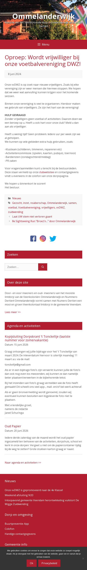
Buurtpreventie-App (17, 523)
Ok (31, 563)
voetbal (12, 207)
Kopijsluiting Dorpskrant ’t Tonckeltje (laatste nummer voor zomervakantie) (37, 338)
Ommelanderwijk (43, 16)
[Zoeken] (42, 267)
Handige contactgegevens (20, 534)
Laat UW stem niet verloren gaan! (32, 216)
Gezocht (17, 203)
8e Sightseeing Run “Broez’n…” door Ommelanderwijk (44, 221)
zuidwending (15, 212)
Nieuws (16, 198)
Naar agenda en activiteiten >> (23, 462)
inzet (26, 203)
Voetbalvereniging (29, 207)
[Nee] (83, 558)
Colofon (9, 529)
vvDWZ (60, 207)
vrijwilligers (48, 207)
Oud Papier (13, 426)
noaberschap (38, 203)
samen (72, 203)
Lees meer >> (13, 312)
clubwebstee (46, 172)
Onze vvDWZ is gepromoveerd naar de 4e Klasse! (34, 490)
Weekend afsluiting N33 (19, 495)
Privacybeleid (49, 563)
